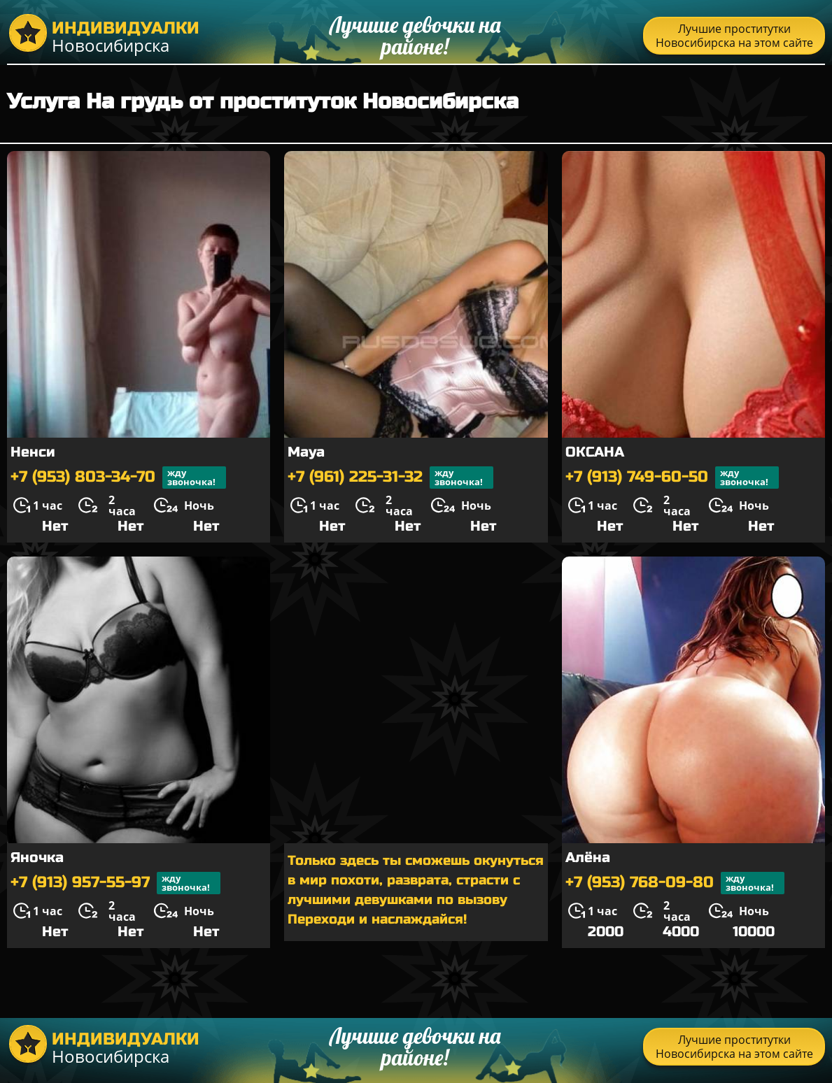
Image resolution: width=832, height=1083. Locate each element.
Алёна (587, 857)
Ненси (32, 452)
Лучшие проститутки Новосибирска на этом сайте (734, 35)
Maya (306, 452)
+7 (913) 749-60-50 (672, 477)
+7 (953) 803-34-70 (118, 477)
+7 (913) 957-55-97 (115, 883)
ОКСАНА (594, 452)
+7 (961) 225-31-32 (390, 477)
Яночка (37, 857)
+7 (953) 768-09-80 (674, 883)
